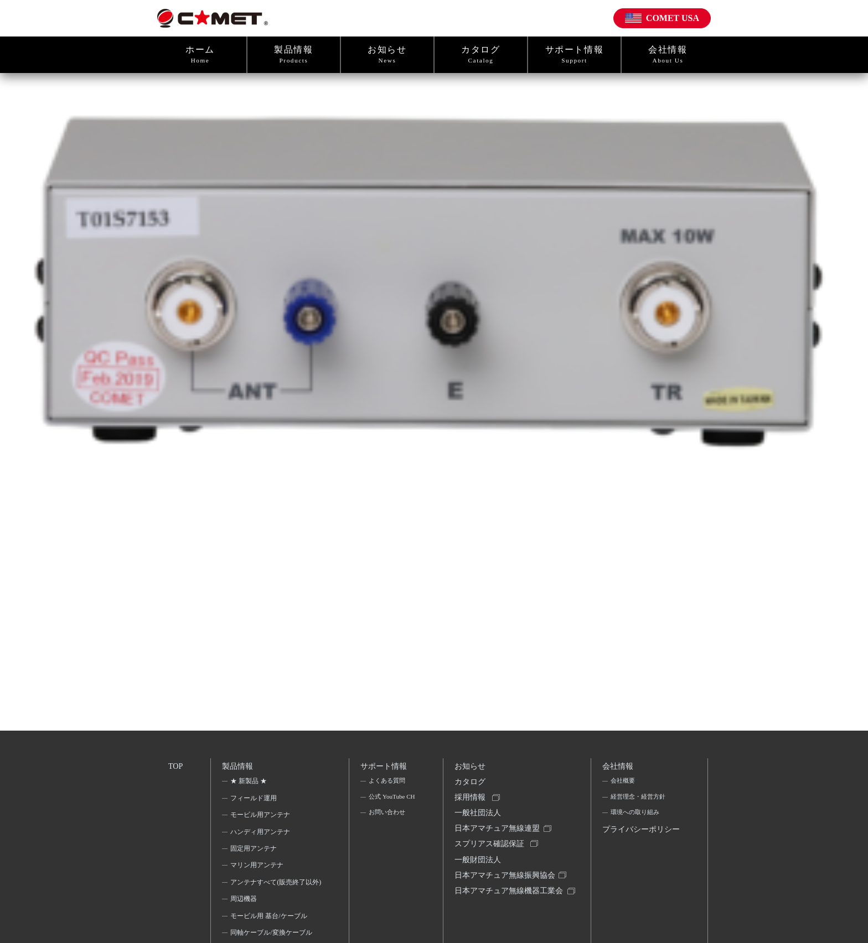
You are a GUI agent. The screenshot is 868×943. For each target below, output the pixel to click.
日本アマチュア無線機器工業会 (506, 913)
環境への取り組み (636, 818)
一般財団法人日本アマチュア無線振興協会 (506, 880)
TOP (176, 766)
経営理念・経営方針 (639, 801)
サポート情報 (574, 55)
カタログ (481, 55)
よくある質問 (387, 784)
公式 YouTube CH (387, 808)
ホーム (200, 55)
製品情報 (293, 55)
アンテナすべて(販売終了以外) (272, 892)
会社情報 (668, 55)
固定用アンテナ (254, 852)
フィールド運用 (254, 801)
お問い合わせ (387, 832)
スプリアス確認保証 (490, 854)
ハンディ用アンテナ (261, 834)
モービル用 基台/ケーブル (269, 933)
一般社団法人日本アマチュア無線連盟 (498, 829)
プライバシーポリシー (638, 844)
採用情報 (471, 803)
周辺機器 (244, 916)
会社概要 (622, 784)
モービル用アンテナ (261, 818)
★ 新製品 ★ (249, 784)
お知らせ (387, 55)
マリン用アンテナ (258, 868)
